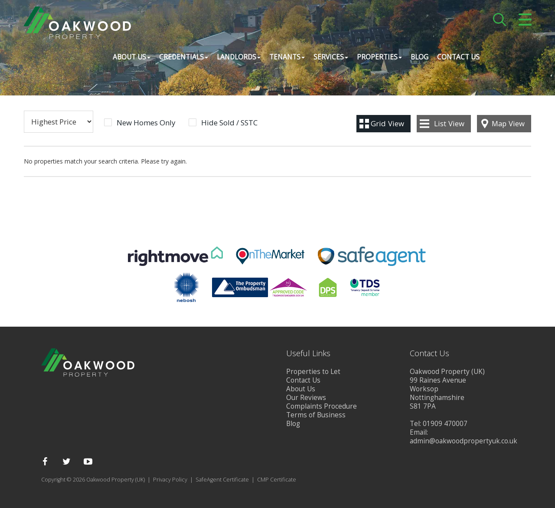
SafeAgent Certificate (222, 479)
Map (508, 123)
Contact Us (458, 58)
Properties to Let (313, 371)
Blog (419, 58)
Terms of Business (316, 415)
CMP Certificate (276, 479)
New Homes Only (146, 122)
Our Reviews (306, 397)
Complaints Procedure (321, 406)
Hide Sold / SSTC (229, 122)
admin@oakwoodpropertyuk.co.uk (463, 441)
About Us (300, 388)
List (449, 123)
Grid (387, 123)
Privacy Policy (170, 479)
